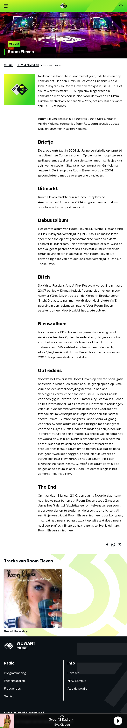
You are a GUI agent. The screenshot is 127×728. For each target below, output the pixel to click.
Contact (73, 673)
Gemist (9, 696)
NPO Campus (76, 680)
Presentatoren (14, 680)
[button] (118, 721)
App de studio (77, 688)
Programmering (15, 673)
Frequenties (12, 688)
